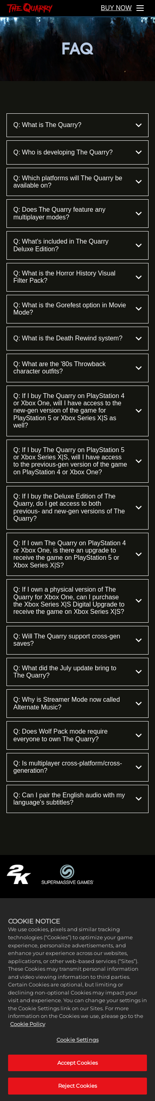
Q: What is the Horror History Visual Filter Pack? (77, 277)
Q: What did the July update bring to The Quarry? (77, 672)
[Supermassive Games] (68, 874)
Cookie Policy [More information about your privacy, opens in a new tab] (27, 1029)
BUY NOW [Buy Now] (116, 7)
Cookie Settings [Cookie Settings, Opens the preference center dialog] (77, 1045)
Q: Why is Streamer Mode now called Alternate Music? (77, 703)
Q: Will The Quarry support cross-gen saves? (77, 640)
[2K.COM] (18, 874)
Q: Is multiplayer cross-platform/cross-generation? (77, 767)
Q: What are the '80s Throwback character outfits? (77, 368)
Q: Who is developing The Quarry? (77, 152)
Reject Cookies (77, 1091)
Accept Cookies (77, 1068)
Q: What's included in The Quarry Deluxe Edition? (77, 245)
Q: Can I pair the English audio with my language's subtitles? (77, 799)
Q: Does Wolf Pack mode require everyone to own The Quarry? (77, 735)
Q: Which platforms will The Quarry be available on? (77, 182)
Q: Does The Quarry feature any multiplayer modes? (77, 213)
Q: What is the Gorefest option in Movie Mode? (77, 309)
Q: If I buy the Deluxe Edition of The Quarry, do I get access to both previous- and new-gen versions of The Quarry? (77, 507)
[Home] (29, 8)
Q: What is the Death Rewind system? (77, 339)
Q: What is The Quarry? (77, 125)
